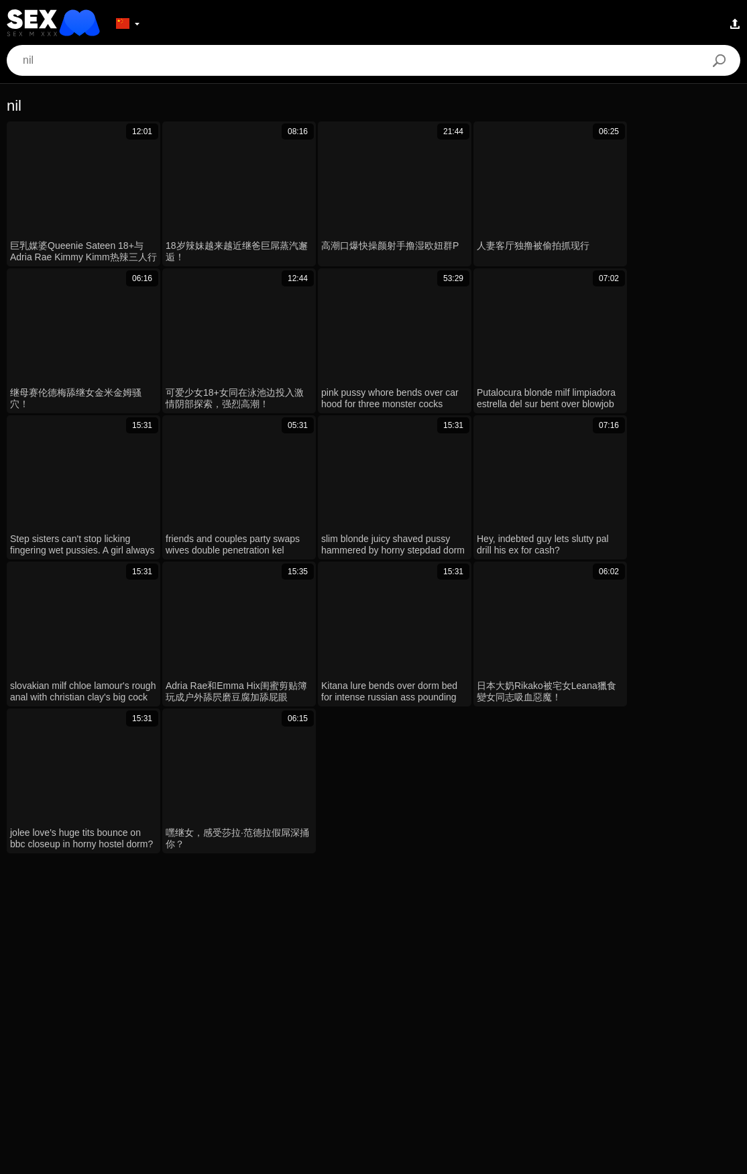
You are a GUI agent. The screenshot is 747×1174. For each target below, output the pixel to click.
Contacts (373, 1158)
